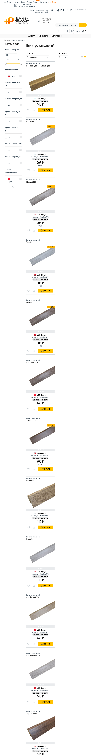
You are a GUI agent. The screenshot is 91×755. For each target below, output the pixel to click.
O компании (37, 683)
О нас (9, 2)
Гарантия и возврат (68, 695)
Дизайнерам (52, 2)
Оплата (23, 2)
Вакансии (65, 689)
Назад (43, 661)
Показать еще (56, 654)
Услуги (29, 2)
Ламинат (31, 36)
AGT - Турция (41, 98)
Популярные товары (68, 698)
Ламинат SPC (43, 36)
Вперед (68, 661)
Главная (7, 40)
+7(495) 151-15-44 (61, 10)
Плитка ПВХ (55, 36)
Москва (49, 19)
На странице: (62, 53)
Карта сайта (66, 683)
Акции (36, 2)
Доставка (15, 2)
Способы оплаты (39, 689)
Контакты (43, 2)
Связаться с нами (39, 695)
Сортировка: (30, 53)
